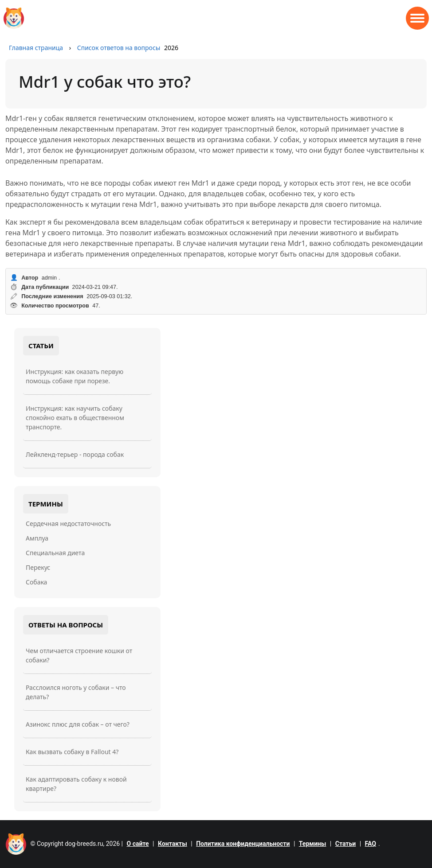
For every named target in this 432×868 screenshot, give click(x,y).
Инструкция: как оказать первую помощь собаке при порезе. (74, 376)
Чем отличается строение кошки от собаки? (79, 655)
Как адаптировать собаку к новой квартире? (76, 784)
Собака (36, 582)
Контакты (172, 843)
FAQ (370, 843)
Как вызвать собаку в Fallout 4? (72, 751)
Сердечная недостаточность (68, 523)
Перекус (38, 567)
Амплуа (37, 538)
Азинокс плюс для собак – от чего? (78, 724)
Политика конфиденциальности (243, 843)
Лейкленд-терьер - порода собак (75, 454)
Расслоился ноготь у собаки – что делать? (76, 692)
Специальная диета (55, 553)
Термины (312, 843)
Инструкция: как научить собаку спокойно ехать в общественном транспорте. (75, 417)
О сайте (138, 843)
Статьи (345, 843)
